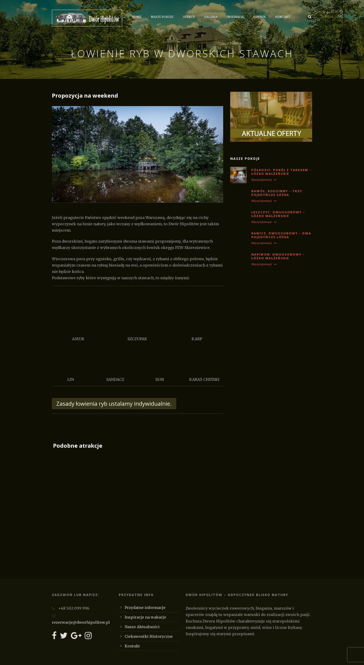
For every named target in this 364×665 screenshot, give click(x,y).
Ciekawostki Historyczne (149, 636)
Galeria (210, 17)
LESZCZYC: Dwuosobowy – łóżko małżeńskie (278, 214)
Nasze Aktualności (142, 626)
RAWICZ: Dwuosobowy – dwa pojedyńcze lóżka (281, 235)
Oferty (189, 17)
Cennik (259, 17)
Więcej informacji (263, 179)
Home (137, 17)
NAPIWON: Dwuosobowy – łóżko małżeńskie (278, 256)
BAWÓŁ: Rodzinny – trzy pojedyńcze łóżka (276, 193)
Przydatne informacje (145, 607)
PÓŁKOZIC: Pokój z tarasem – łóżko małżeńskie (281, 172)
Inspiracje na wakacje (145, 617)
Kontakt (282, 17)
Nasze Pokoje (162, 17)
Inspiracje (235, 17)
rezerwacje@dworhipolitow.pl (81, 622)
